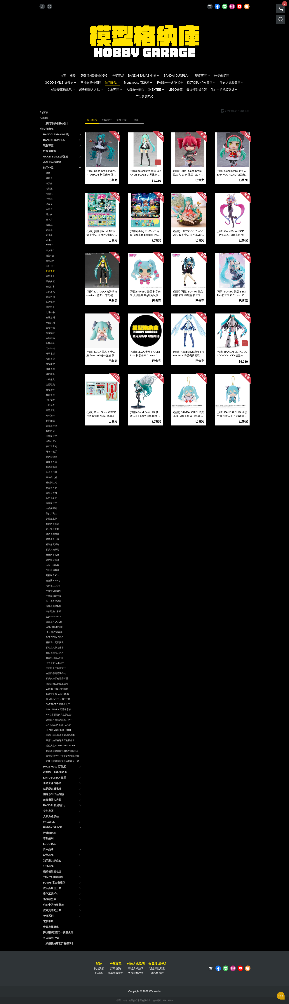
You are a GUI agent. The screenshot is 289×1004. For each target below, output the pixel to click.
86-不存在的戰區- (54, 632)
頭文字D (50, 250)
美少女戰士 (51, 513)
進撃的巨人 (51, 441)
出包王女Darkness (55, 663)
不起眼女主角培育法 (56, 668)
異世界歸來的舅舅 (55, 652)
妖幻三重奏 (51, 446)
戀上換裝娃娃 (52, 529)
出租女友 (50, 400)
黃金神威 (50, 328)
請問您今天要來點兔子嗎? (59, 720)
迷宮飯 (49, 183)
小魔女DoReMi (53, 591)
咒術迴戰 (50, 291)
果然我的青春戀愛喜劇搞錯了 (60, 740)
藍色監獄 (50, 302)
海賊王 (49, 188)
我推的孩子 (51, 431)
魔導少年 (50, 389)
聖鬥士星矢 (51, 498)
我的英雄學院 (52, 549)
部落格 (99, 973)
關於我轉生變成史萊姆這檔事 (60, 735)
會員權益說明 (157, 963)
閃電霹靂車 (51, 426)
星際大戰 (50, 410)
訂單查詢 (115, 968)
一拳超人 (50, 379)
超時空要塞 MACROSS (57, 694)
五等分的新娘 (52, 565)
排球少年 (50, 369)
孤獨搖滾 (50, 281)
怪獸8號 (50, 255)
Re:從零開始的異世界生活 (59, 714)
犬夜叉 (49, 204)
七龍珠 (49, 193)
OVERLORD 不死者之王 (58, 704)
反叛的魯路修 (52, 554)
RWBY (49, 245)
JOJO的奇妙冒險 (54, 627)
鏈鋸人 (49, 178)
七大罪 (49, 199)
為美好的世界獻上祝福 (57, 683)
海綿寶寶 (50, 359)
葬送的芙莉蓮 (52, 524)
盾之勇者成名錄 (53, 601)
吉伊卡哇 (50, 266)
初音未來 (50, 271)
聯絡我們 (99, 968)
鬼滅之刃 (50, 297)
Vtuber (49, 240)
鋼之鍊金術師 (52, 560)
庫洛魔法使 (51, 503)
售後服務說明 (136, 973)
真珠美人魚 (51, 462)
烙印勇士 (50, 276)
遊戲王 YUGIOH (54, 622)
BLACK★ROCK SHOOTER (59, 730)
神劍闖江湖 (51, 482)
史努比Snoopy (53, 580)
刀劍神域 (50, 348)
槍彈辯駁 (50, 333)
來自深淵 (50, 322)
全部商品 (115, 963)
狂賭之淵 (50, 317)
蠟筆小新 (50, 353)
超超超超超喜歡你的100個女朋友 (62, 750)
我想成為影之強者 (55, 647)
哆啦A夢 (50, 261)
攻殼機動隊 (51, 467)
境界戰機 (50, 384)
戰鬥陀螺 (50, 420)
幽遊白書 (50, 286)
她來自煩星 (51, 456)
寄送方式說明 (136, 968)
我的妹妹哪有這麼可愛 (57, 678)
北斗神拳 (50, 312)
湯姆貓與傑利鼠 (53, 606)
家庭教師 (50, 338)
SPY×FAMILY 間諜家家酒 (58, 709)
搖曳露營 (50, 364)
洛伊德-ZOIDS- (53, 585)
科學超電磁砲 (52, 544)
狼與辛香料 (51, 493)
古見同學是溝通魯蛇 (56, 673)
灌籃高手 (50, 374)
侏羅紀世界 (51, 518)
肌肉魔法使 (51, 436)
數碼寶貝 (50, 395)
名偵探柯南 (51, 508)
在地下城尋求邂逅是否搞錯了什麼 (62, 761)
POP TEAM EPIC (54, 637)
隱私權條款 (157, 973)
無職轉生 (50, 343)
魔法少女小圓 (52, 539)
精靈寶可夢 (51, 487)
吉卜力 (49, 219)
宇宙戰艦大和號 (53, 611)
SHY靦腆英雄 (52, 570)
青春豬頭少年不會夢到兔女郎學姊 (62, 756)
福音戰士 (50, 307)
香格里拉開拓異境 (55, 642)
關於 (99, 963)
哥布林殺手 (51, 451)
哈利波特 (50, 415)
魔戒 (48, 173)
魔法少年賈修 (52, 534)
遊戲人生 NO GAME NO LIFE (60, 745)
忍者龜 (49, 235)
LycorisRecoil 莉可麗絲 (57, 689)
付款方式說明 (136, 963)
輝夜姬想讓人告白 (55, 658)
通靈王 (49, 230)
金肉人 (49, 209)
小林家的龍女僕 (53, 596)
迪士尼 (49, 224)
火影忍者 (50, 405)
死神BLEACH (52, 575)
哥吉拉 (49, 214)
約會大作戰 (51, 472)
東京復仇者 (51, 477)
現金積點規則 (157, 968)
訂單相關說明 (115, 973)
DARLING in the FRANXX (58, 725)
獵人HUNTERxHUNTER (58, 699)
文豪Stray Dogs (53, 616)
